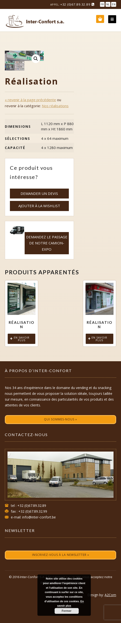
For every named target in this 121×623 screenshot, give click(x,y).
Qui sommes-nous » (60, 438)
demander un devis (39, 212)
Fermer (66, 611)
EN (113, 4)
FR (102, 4)
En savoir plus (21, 358)
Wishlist (100, 19)
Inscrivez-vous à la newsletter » (60, 574)
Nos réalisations (55, 124)
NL (108, 4)
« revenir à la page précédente (30, 118)
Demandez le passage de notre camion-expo (46, 262)
